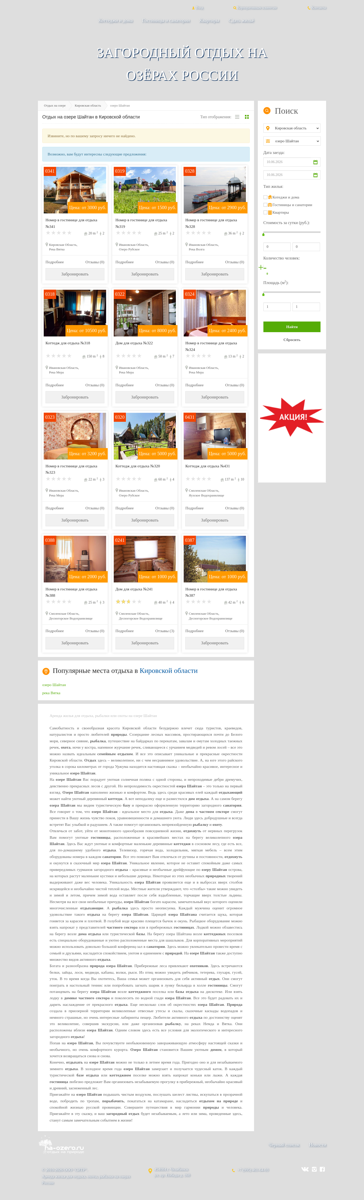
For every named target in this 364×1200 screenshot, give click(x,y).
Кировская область (88, 105)
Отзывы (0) (94, 262)
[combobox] (296, 128)
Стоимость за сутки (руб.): (286, 222)
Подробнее (55, 262)
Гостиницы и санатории (166, 20)
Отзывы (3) (164, 631)
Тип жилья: (273, 186)
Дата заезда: (274, 152)
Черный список (283, 1144)
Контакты (316, 8)
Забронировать (74, 274)
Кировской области (169, 670)
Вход (197, 8)
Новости (317, 1144)
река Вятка (51, 693)
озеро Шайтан (54, 685)
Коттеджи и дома (115, 20)
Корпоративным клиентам (255, 8)
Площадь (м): (276, 282)
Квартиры (209, 20)
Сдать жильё (241, 20)
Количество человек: (281, 258)
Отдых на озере (55, 105)
